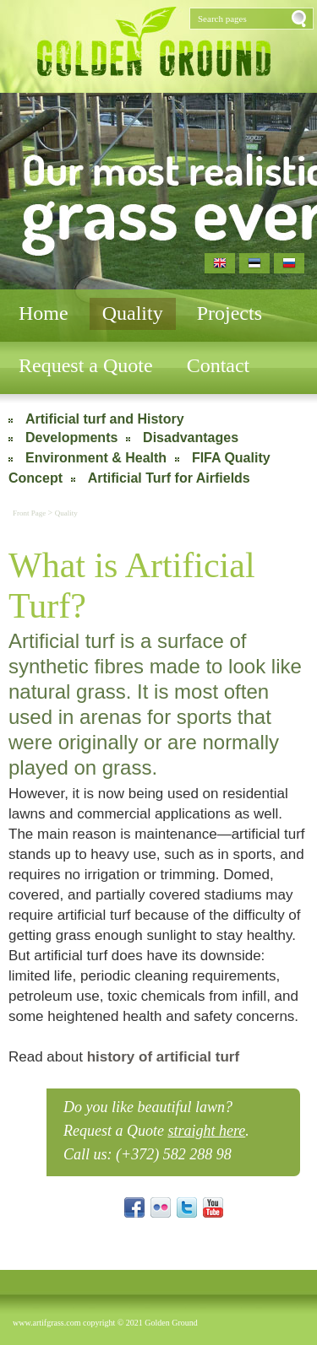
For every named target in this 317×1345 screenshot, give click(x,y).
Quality (132, 313)
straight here (206, 1130)
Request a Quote (86, 365)
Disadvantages (190, 437)
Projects (229, 313)
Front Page (30, 513)
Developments (71, 437)
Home (43, 313)
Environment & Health (96, 458)
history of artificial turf (163, 1057)
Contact (218, 365)
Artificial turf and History (104, 419)
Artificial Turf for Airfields (169, 478)
